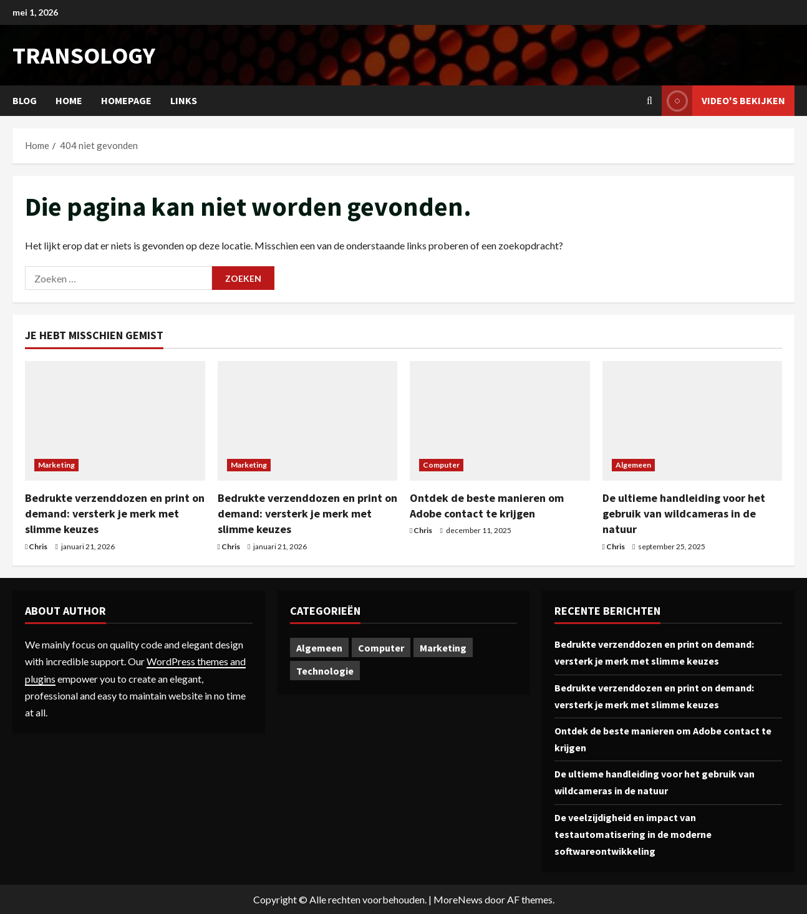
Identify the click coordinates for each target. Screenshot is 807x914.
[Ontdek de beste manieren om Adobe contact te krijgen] (500, 421)
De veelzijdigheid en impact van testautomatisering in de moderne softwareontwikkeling (633, 834)
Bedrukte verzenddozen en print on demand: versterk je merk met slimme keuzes (115, 513)
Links (183, 100)
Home (69, 100)
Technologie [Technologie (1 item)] (325, 671)
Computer (441, 464)
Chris (38, 546)
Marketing (56, 464)
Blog (24, 100)
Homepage (126, 100)
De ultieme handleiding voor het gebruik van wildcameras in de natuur (683, 513)
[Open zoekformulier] (649, 101)
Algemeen (634, 464)
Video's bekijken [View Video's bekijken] (723, 100)
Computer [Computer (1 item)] (381, 648)
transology (83, 55)
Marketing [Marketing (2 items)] (443, 648)
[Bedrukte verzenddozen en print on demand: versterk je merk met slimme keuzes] (115, 421)
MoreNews (458, 899)
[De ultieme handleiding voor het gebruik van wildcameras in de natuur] (692, 421)
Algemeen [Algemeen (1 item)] (319, 648)
